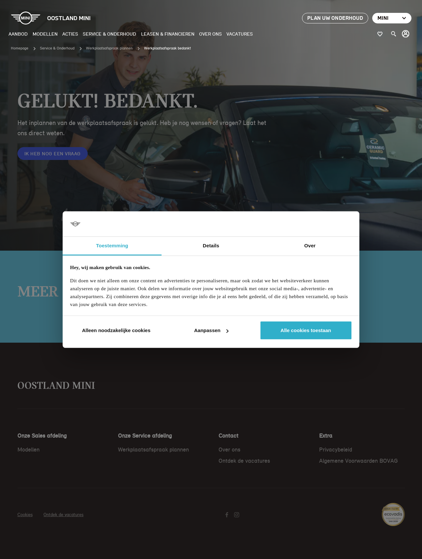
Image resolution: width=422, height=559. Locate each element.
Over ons (210, 34)
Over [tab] (310, 245)
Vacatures (239, 34)
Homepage (19, 48)
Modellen (45, 34)
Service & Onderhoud (109, 34)
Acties (70, 34)
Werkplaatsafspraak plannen (109, 48)
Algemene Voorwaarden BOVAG (358, 460)
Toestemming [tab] (112, 245)
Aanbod (18, 34)
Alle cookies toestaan (306, 330)
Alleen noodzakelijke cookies (116, 330)
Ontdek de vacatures (244, 460)
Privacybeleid (335, 449)
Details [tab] (211, 245)
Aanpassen (211, 330)
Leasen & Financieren (168, 34)
